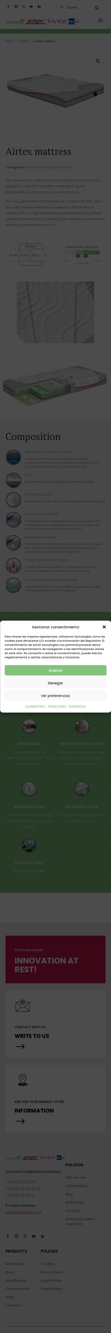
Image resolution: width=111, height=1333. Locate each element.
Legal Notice (77, 706)
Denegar (55, 682)
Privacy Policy (57, 706)
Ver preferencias (55, 695)
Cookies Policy (35, 706)
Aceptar (56, 670)
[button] (104, 627)
